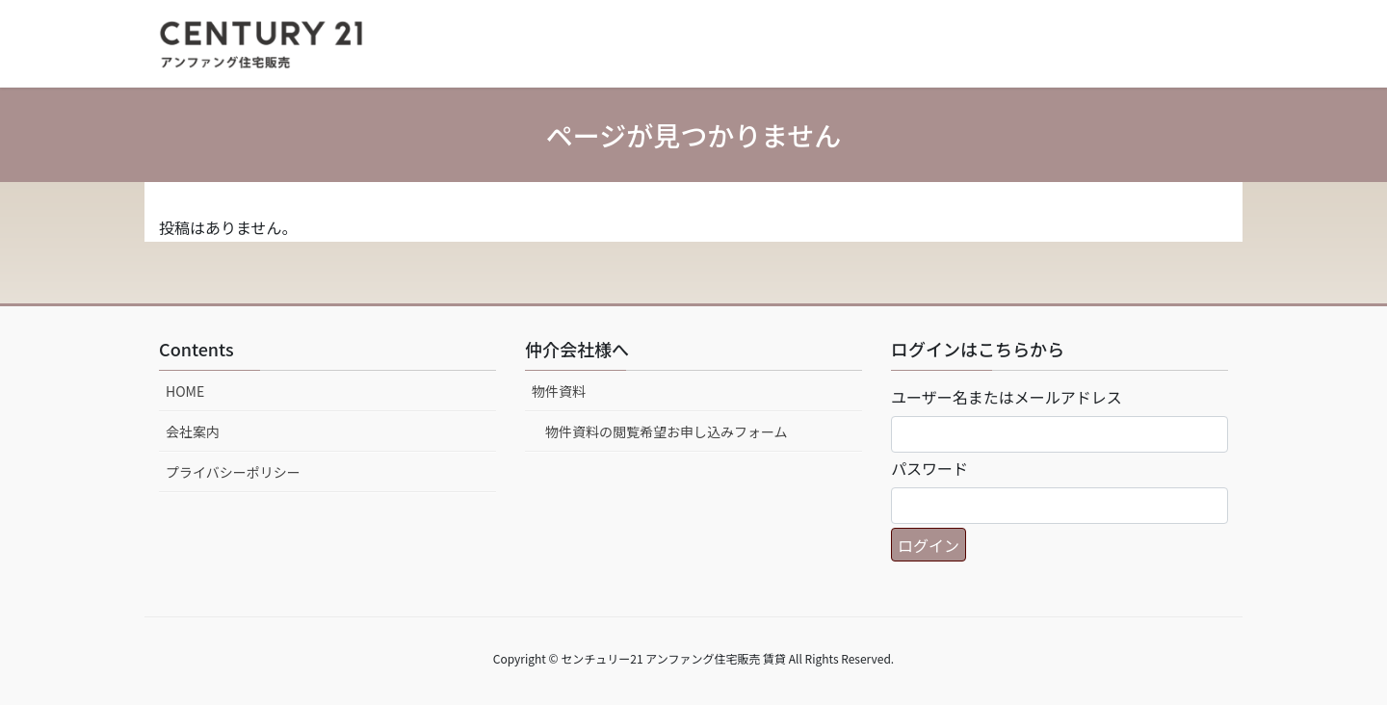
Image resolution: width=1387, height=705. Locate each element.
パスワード (929, 468)
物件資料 (559, 391)
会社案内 (193, 431)
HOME (185, 391)
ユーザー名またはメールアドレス (1006, 396)
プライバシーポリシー (233, 472)
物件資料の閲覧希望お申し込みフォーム (666, 431)
